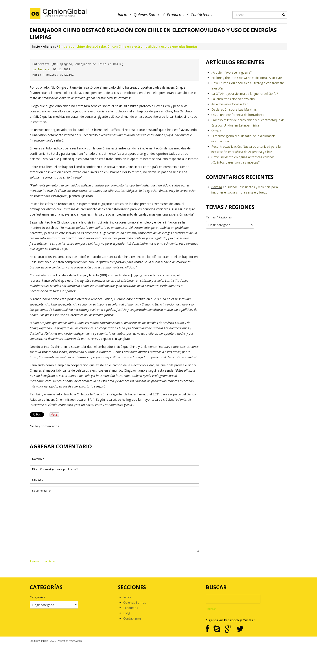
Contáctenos (201, 14)
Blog (126, 613)
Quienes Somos (147, 14)
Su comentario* (114, 519)
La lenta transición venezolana (233, 99)
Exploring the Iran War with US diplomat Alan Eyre (246, 78)
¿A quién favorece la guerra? (231, 72)
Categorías (37, 597)
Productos (175, 14)
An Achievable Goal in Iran (229, 104)
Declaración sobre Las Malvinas (234, 109)
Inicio (122, 14)
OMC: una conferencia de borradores (237, 115)
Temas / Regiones (219, 217)
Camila (216, 187)
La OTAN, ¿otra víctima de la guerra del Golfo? (244, 93)
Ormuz (216, 130)
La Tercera (41, 69)
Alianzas (49, 46)
